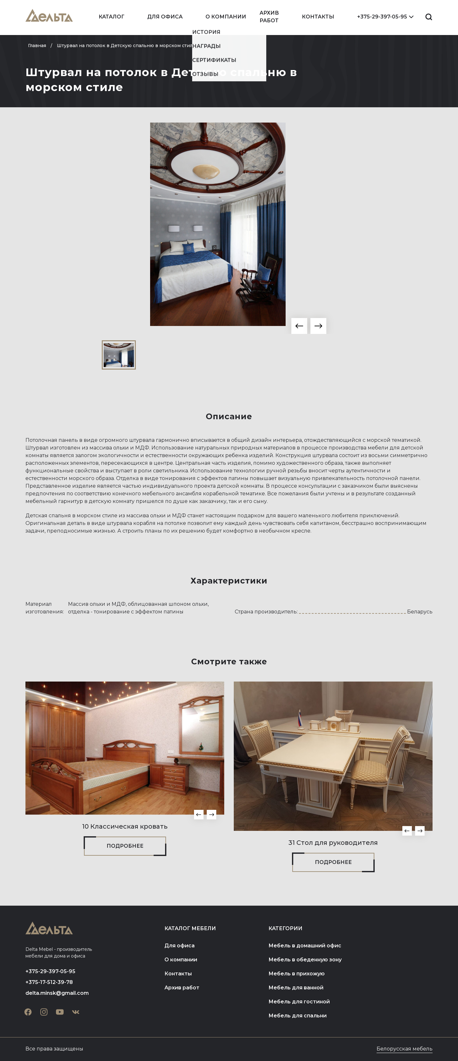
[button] (299, 326)
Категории (285, 928)
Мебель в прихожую (296, 974)
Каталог (111, 17)
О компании (225, 17)
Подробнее (125, 846)
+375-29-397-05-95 (382, 17)
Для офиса (165, 17)
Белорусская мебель (405, 1049)
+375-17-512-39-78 (49, 982)
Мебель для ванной (295, 988)
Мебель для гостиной (299, 1002)
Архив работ (269, 17)
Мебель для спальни (297, 1016)
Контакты (318, 17)
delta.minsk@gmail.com (57, 993)
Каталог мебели (190, 928)
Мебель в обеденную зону (305, 960)
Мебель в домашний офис (304, 946)
